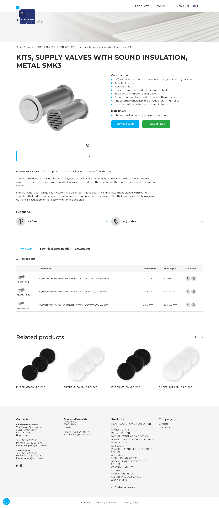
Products (142, 6)
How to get (22, 435)
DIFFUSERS (117, 446)
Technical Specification (55, 248)
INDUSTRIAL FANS (121, 433)
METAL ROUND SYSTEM (124, 458)
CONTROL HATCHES (122, 467)
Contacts (163, 424)
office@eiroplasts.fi (81, 434)
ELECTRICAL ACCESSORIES (126, 477)
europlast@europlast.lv (35, 445)
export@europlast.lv (34, 458)
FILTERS (115, 470)
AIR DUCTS (117, 455)
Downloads (83, 248)
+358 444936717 (81, 432)
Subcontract (165, 427)
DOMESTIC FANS (120, 429)
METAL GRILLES (120, 442)
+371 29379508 (33, 455)
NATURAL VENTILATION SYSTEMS (56, 47)
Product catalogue (123, 487)
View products (125, 124)
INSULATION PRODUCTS (124, 473)
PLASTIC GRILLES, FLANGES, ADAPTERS (132, 439)
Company (162, 6)
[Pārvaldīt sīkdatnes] (6, 501)
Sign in (182, 6)
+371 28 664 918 (33, 442)
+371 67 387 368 (28, 453)
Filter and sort (25, 259)
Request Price (156, 124)
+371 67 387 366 (28, 440)
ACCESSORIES (119, 480)
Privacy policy (131, 502)
